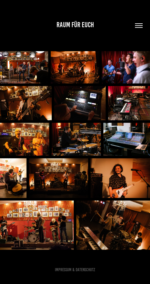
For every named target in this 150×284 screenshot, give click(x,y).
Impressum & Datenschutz (75, 269)
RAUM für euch (75, 25)
